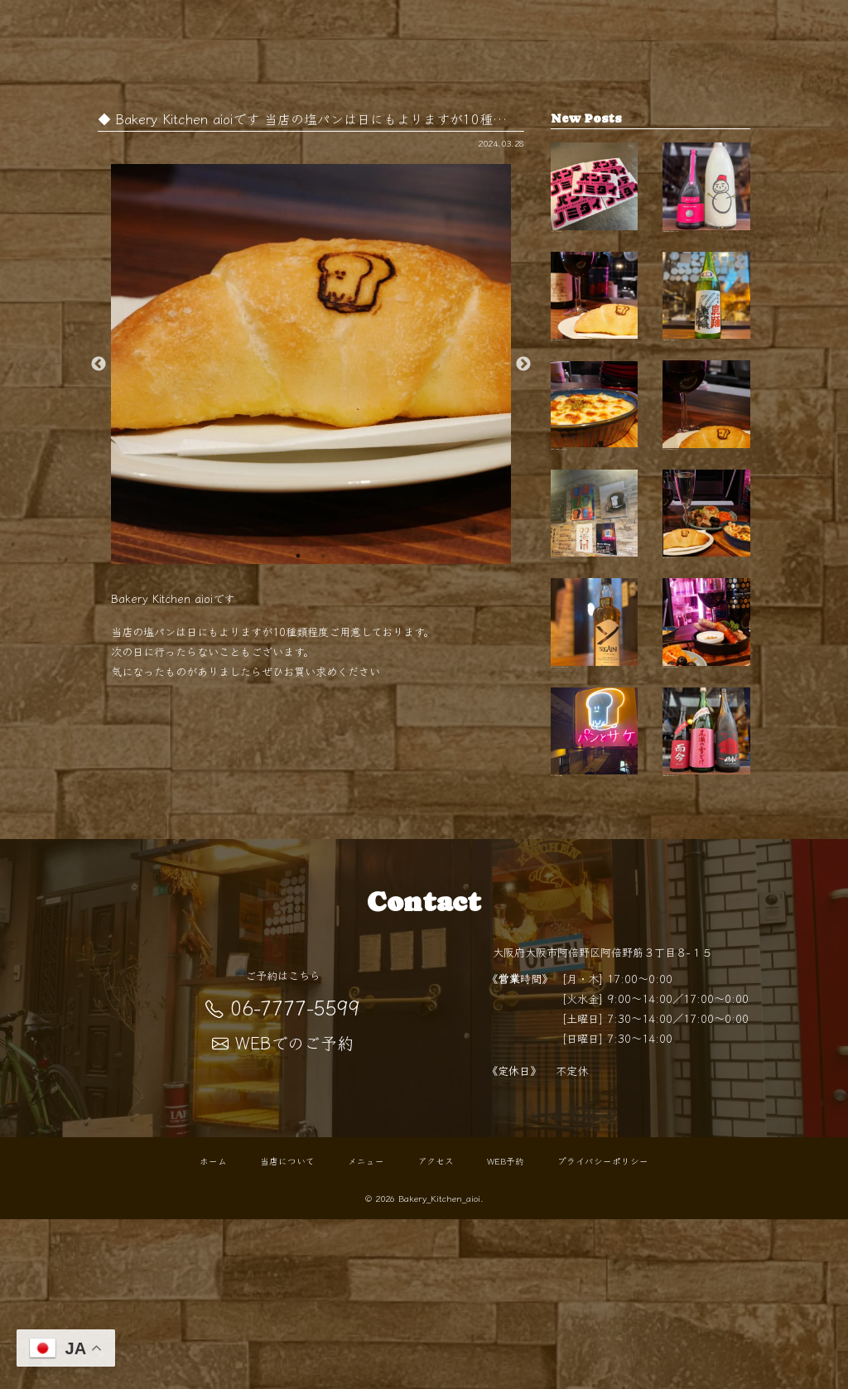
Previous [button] (98, 364)
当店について (287, 1330)
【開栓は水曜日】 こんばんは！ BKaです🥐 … (706, 201)
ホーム (213, 1330)
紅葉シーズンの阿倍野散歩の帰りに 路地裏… (706, 476)
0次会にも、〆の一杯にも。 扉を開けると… (594, 476)
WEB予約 (505, 1330)
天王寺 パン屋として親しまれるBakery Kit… (594, 339)
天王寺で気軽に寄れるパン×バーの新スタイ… (594, 613)
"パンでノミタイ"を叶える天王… (594, 201)
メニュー (366, 1330)
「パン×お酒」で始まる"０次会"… (594, 888)
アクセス (436, 1330)
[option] (311, 364)
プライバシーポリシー (602, 1330)
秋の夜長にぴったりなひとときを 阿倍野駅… (706, 750)
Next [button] (523, 364)
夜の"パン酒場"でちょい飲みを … (706, 613)
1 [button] (298, 555)
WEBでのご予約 (283, 1213)
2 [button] (323, 555)
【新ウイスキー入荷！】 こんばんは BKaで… (594, 750)
